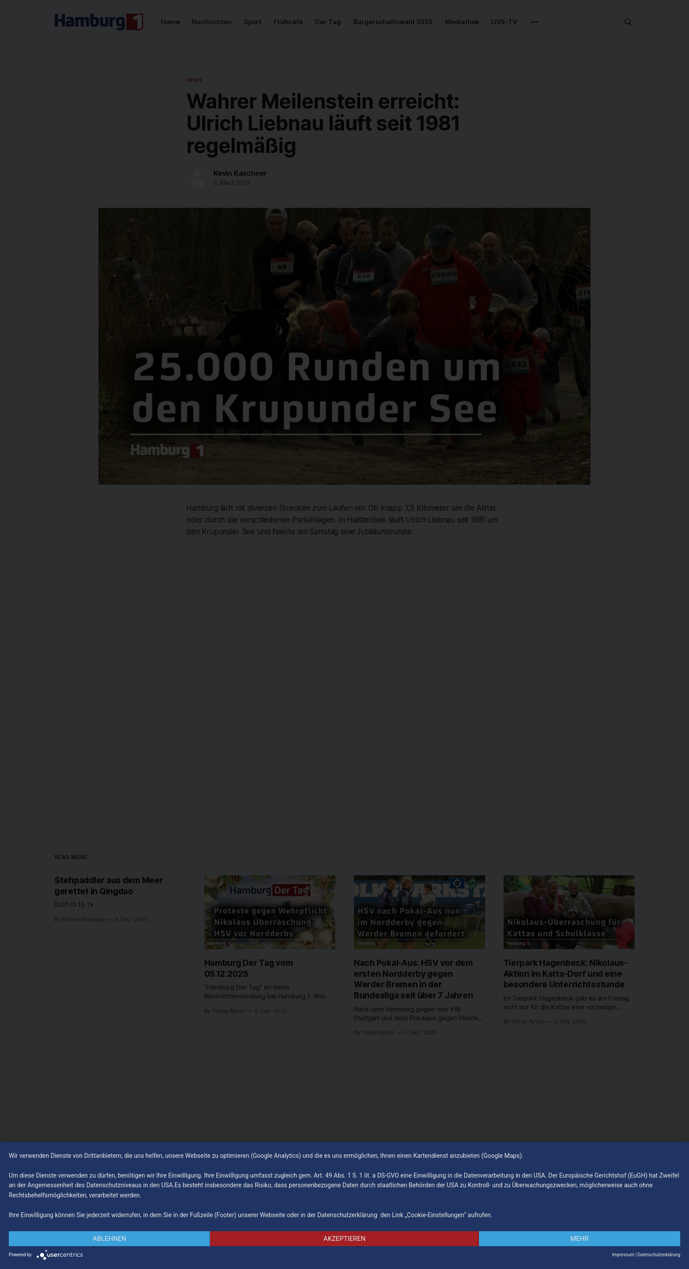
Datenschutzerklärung (659, 1254)
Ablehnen (109, 1239)
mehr (579, 1239)
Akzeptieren (344, 1239)
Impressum (623, 1254)
